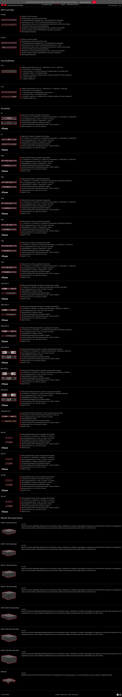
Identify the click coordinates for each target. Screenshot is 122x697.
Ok (94, 2)
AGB (70, 694)
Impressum (75, 694)
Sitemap (57, 694)
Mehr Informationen (85, 2)
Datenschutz (64, 694)
